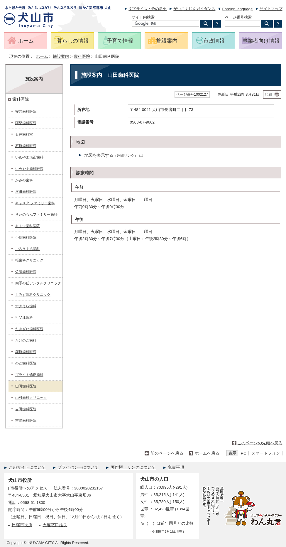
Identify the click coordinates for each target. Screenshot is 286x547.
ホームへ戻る (207, 453)
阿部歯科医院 (25, 123)
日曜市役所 (22, 525)
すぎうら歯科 (25, 306)
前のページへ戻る (166, 453)
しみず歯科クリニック (32, 295)
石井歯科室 (24, 134)
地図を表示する (113, 155)
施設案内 (61, 56)
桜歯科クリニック (29, 260)
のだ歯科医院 (25, 363)
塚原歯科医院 (25, 352)
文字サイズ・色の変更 (147, 8)
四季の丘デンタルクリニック (38, 283)
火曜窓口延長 (55, 525)
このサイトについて (27, 467)
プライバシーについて (78, 467)
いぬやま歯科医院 (29, 169)
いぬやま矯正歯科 (29, 157)
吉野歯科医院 (25, 420)
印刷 (268, 94)
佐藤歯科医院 (25, 272)
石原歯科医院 (25, 146)
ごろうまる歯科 (27, 249)
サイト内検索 (143, 17)
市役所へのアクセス (28, 488)
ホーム (42, 56)
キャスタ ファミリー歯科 (35, 203)
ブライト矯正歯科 (29, 375)
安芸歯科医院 (25, 111)
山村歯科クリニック (31, 398)
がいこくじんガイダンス (194, 8)
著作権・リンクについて (133, 467)
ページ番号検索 (238, 17)
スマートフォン (265, 453)
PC (243, 453)
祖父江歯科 (24, 317)
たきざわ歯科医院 (29, 329)
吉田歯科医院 (25, 409)
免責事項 (176, 467)
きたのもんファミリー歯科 (36, 214)
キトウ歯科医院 (27, 226)
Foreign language (237, 9)
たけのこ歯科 (25, 340)
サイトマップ (271, 8)
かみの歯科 (24, 180)
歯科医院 (82, 56)
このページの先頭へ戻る (259, 443)
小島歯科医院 (25, 237)
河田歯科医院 (25, 192)
